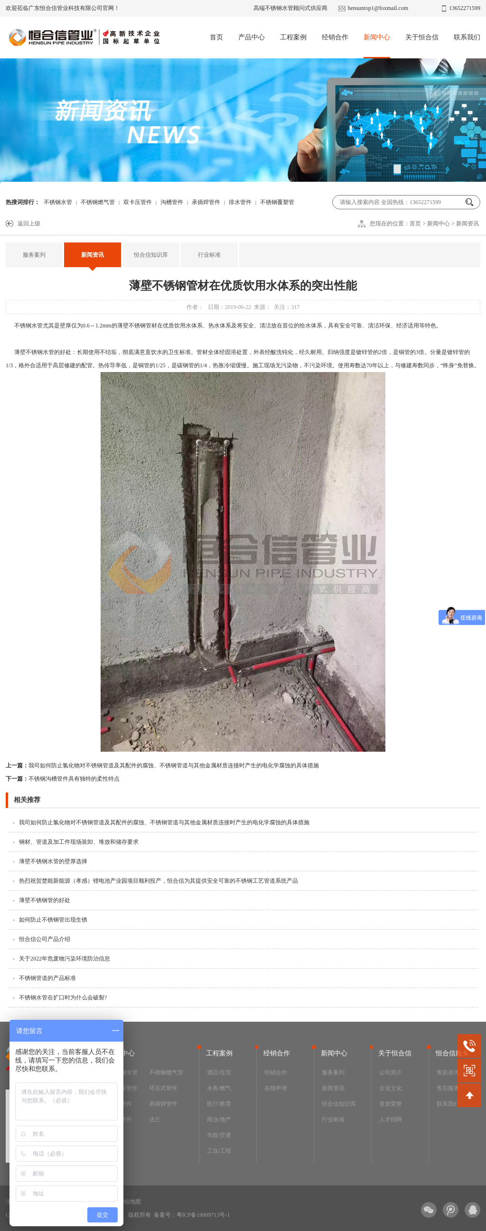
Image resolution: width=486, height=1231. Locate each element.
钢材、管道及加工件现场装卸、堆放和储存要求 (79, 842)
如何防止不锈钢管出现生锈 (53, 919)
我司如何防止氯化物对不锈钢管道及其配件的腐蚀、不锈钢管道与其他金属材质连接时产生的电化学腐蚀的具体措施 (162, 765)
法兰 (154, 1119)
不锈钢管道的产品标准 (47, 978)
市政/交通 (219, 1135)
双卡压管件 (137, 202)
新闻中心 (377, 37)
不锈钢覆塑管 (277, 202)
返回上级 (29, 223)
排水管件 (240, 202)
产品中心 (251, 37)
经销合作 (335, 37)
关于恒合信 (422, 37)
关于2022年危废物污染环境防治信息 (64, 958)
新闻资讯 (467, 223)
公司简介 (390, 1072)
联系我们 (467, 37)
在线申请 (275, 1088)
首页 (216, 37)
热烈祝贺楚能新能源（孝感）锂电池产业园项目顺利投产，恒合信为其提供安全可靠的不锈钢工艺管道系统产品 (158, 880)
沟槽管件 (171, 202)
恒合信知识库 (151, 255)
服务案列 (34, 255)
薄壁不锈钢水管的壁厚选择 (53, 861)
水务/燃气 (219, 1088)
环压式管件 (163, 1088)
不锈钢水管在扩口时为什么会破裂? (63, 997)
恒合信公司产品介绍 (44, 939)
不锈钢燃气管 (98, 202)
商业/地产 (219, 1119)
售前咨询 (448, 1072)
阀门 (115, 1135)
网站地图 (129, 1201)
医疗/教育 (219, 1103)
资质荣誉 (390, 1103)
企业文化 (390, 1088)
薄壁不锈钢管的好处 (44, 900)
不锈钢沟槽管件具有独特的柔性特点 (63, 778)
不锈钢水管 (58, 202)
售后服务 (448, 1088)
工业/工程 (219, 1150)
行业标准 (209, 255)
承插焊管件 (206, 202)
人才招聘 (390, 1119)
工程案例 (293, 37)
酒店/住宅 (219, 1072)
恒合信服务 (452, 1053)
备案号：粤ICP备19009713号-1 (192, 1215)
